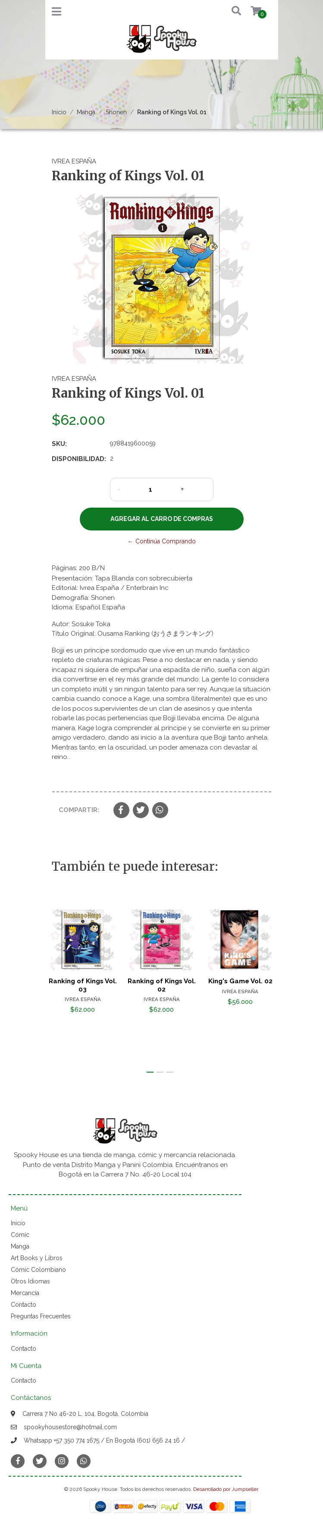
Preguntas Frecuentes (41, 1316)
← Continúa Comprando (162, 541)
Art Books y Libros (37, 1258)
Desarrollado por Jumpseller (225, 1489)
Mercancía (25, 1292)
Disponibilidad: (77, 459)
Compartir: (79, 810)
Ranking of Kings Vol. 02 (161, 985)
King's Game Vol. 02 (240, 981)
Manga (86, 112)
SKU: (59, 444)
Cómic (20, 1234)
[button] (230, 11)
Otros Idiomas (30, 1281)
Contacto (23, 1304)
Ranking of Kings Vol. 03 (82, 985)
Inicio (59, 112)
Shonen (116, 112)
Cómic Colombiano (38, 1269)
